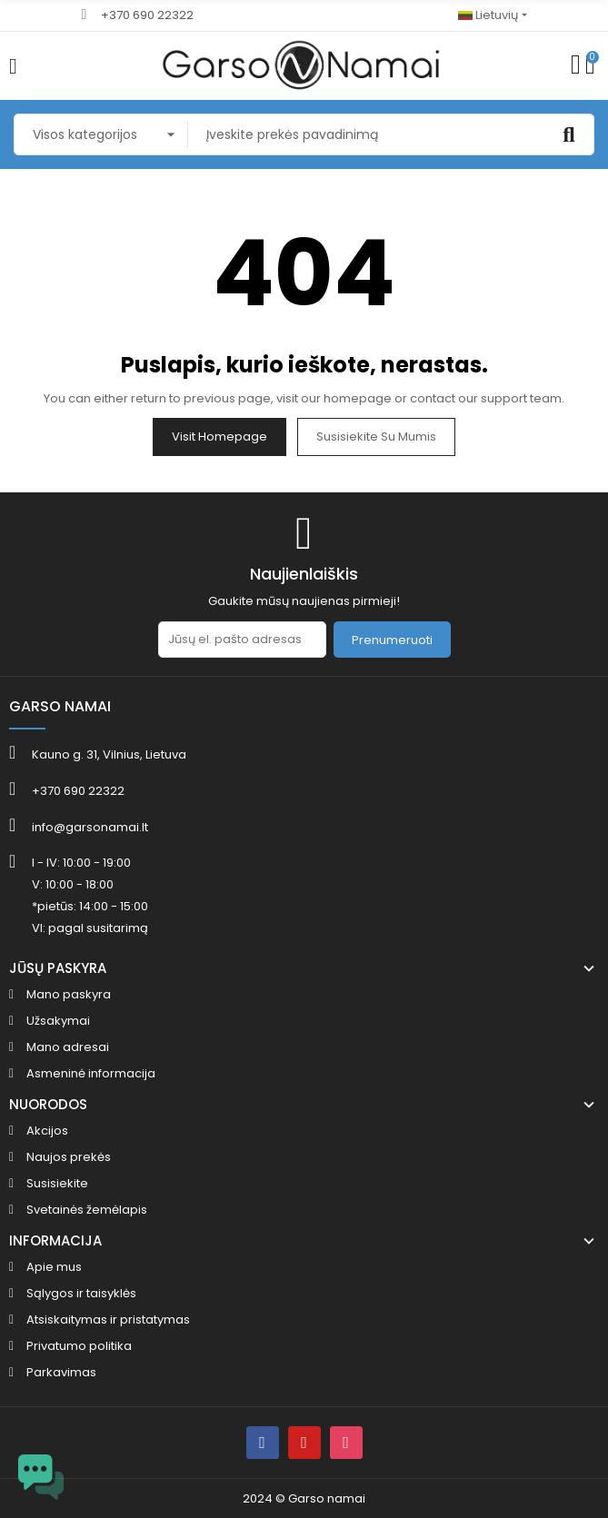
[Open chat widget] (41, 1477)
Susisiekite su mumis (376, 436)
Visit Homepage (219, 436)
